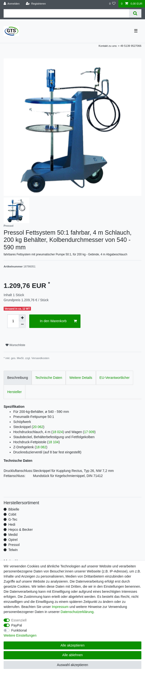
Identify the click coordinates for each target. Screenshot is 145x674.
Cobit (12, 514)
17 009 (89, 432)
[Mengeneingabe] (13, 321)
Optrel (12, 540)
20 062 (38, 427)
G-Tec (12, 519)
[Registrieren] (35, 3)
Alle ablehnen (72, 655)
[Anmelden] (11, 3)
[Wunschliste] (112, 3)
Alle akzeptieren (72, 645)
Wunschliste (15, 345)
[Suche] (135, 13)
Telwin (13, 550)
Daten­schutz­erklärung (77, 612)
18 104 (53, 442)
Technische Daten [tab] (48, 378)
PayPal (16, 625)
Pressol (14, 545)
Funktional (19, 630)
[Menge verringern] (22, 324)
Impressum (60, 607)
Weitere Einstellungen (20, 635)
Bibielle (13, 509)
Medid (12, 535)
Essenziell (19, 620)
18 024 (57, 432)
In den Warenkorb (58, 321)
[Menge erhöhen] (22, 317)
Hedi (11, 524)
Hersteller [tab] (14, 392)
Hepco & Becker (20, 529)
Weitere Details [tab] (80, 378)
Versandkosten (40, 358)
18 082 (41, 447)
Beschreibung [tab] (17, 378)
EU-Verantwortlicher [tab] (115, 378)
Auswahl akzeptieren (72, 665)
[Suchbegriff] (66, 13)
